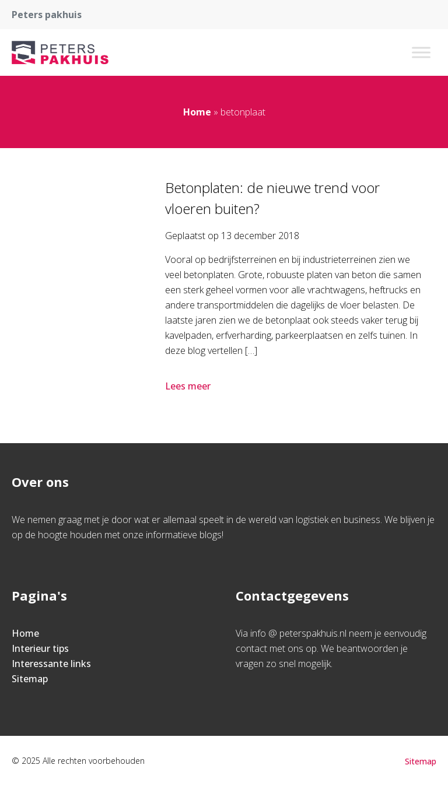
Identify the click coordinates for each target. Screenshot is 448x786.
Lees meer (189, 386)
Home (197, 112)
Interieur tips (40, 648)
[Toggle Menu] (421, 52)
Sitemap (30, 678)
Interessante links (51, 663)
